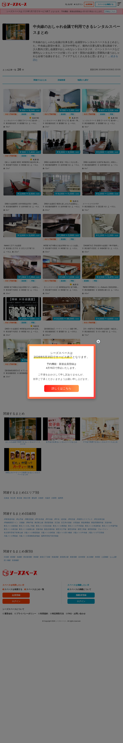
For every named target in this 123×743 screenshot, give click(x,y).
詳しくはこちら (61, 388)
